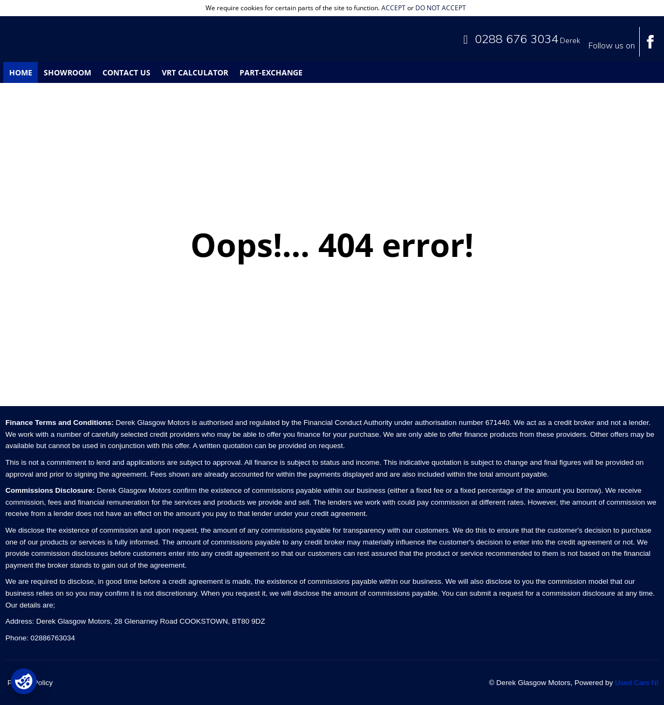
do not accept (440, 7)
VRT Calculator (195, 72)
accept (393, 7)
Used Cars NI (637, 683)
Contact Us (126, 72)
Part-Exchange (271, 72)
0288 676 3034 (516, 38)
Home (20, 72)
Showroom (67, 72)
